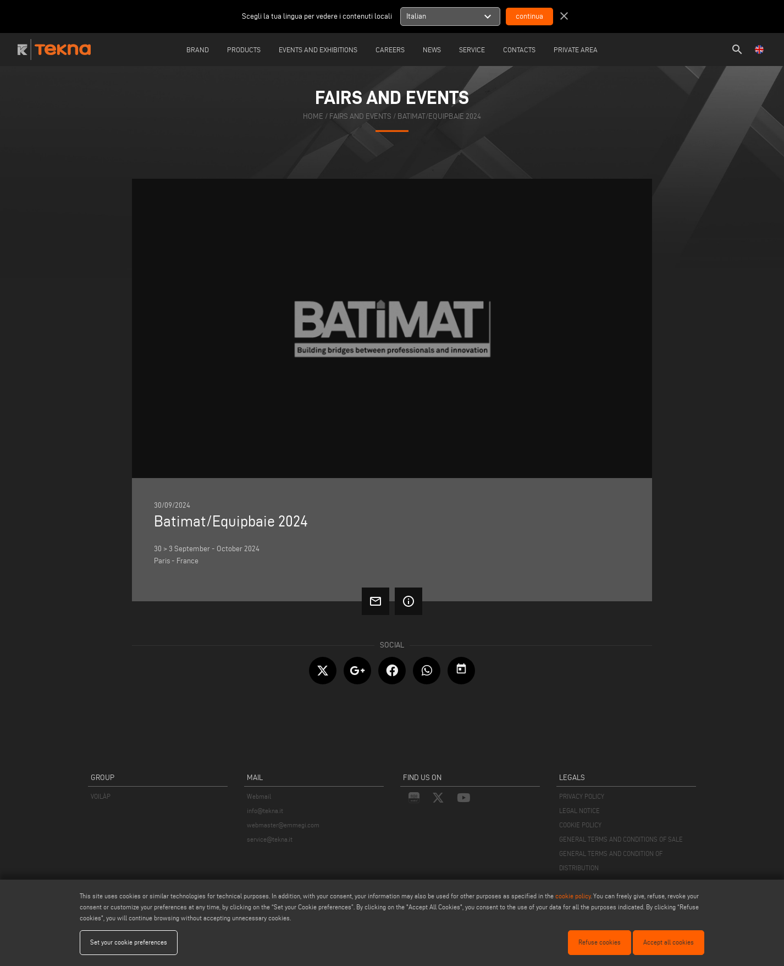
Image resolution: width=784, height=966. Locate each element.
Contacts (519, 49)
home (313, 116)
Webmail (259, 796)
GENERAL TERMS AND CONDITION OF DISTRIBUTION (610, 860)
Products (244, 49)
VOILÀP (101, 796)
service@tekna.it (269, 839)
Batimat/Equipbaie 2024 (439, 116)
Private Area (576, 49)
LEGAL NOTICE (579, 810)
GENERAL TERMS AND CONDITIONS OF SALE (621, 839)
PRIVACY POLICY (581, 796)
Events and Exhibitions (318, 49)
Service (472, 49)
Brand (197, 49)
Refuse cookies (599, 942)
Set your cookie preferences (128, 942)
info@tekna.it (265, 810)
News (432, 49)
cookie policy (572, 895)
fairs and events (360, 116)
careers (390, 49)
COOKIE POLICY (580, 824)
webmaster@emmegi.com (283, 824)
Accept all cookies (668, 942)
